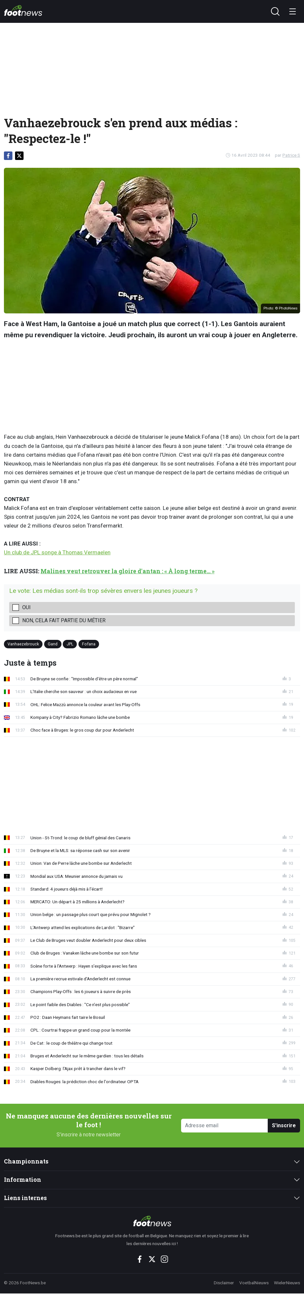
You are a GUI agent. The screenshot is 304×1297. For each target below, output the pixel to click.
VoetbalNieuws (254, 1282)
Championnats (26, 1161)
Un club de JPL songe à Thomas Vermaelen (57, 552)
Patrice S (291, 155)
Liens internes (25, 1198)
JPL (70, 643)
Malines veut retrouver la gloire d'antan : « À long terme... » (127, 571)
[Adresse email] (224, 1126)
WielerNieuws (287, 1282)
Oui (26, 607)
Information (22, 1179)
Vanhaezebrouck (23, 643)
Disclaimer (224, 1282)
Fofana (88, 643)
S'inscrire (284, 1125)
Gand (53, 643)
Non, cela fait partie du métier (64, 620)
